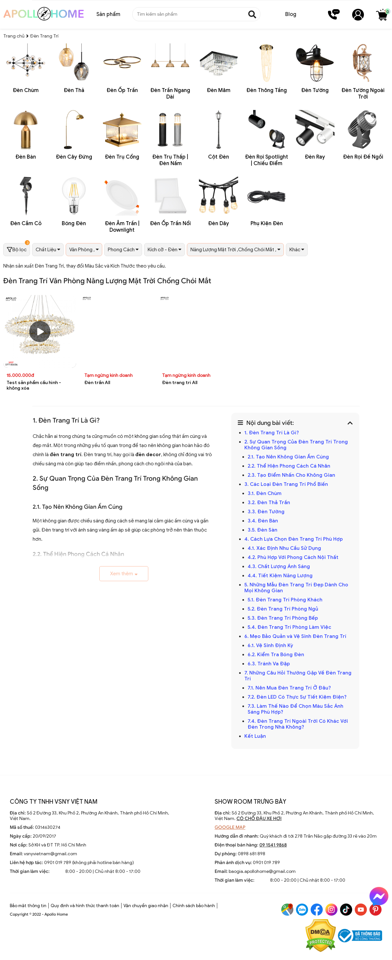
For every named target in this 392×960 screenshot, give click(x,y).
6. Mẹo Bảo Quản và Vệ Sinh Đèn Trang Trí (295, 636)
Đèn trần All (97, 382)
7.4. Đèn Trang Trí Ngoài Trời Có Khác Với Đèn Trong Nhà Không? (298, 724)
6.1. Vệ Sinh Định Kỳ (271, 645)
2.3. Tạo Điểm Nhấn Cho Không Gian (291, 475)
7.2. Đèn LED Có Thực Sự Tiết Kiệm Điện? (297, 697)
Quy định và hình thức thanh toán (85, 905)
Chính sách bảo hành (193, 905)
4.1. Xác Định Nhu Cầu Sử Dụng (285, 548)
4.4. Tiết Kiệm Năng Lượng (281, 576)
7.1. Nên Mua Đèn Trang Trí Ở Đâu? (289, 688)
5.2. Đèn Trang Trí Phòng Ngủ (283, 609)
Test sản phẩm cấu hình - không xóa (34, 385)
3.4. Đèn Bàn (263, 521)
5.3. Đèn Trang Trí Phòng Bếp (283, 618)
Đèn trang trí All (179, 382)
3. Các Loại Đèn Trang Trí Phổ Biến (286, 484)
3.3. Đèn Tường (267, 512)
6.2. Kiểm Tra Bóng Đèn (276, 655)
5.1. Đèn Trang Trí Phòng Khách (285, 600)
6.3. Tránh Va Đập (269, 664)
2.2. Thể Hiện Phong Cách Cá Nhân (289, 466)
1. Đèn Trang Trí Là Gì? (271, 433)
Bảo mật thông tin (28, 905)
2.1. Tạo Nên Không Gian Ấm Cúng (289, 457)
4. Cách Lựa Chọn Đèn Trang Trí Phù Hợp (293, 539)
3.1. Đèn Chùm (265, 493)
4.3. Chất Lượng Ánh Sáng (279, 566)
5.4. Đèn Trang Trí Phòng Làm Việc (289, 627)
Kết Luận (255, 736)
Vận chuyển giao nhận (145, 905)
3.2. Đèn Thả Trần (269, 502)
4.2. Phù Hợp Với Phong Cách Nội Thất (294, 557)
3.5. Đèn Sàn (263, 530)
